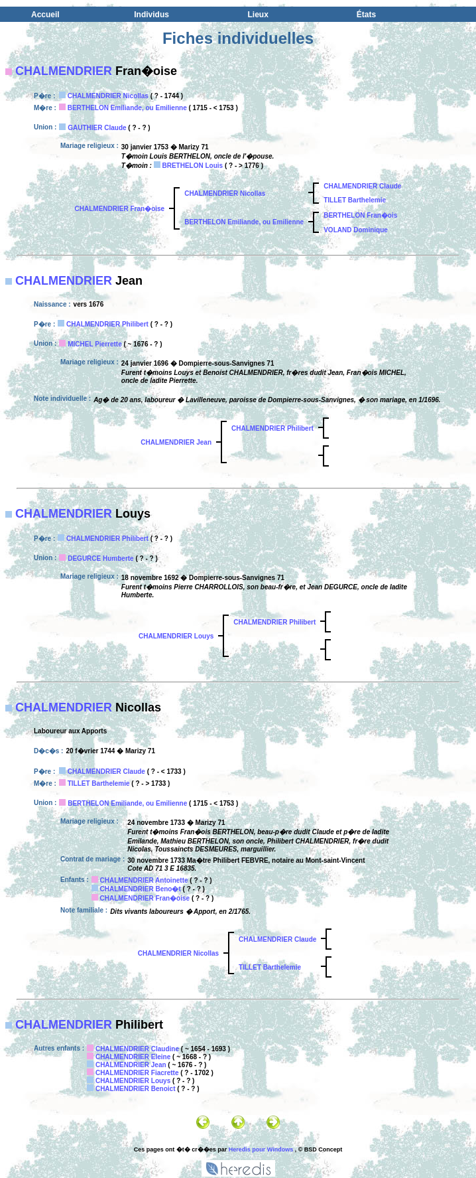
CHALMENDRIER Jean (176, 442)
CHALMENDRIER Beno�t (140, 889)
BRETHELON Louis (192, 165)
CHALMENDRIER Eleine (132, 1057)
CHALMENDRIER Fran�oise (120, 208)
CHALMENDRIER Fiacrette (137, 1072)
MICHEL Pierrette (95, 344)
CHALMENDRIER (63, 71)
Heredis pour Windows (261, 1149)
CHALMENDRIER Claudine (137, 1049)
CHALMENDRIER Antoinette (144, 880)
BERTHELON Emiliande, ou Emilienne (127, 107)
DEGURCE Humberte (100, 558)
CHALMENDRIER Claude (362, 186)
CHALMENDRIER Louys (176, 636)
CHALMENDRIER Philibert (107, 324)
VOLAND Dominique (356, 230)
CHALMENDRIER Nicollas (108, 96)
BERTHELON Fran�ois (360, 215)
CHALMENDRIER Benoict (135, 1088)
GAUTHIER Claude (97, 127)
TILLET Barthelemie (355, 200)
